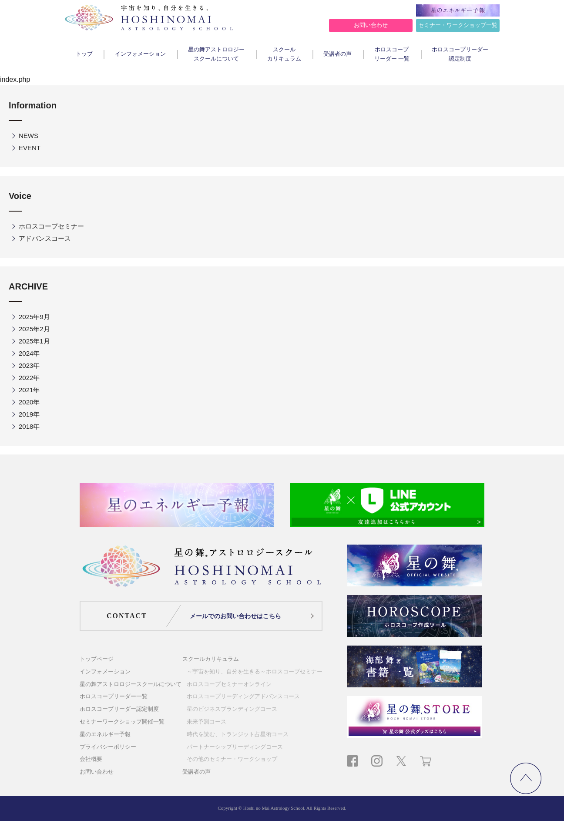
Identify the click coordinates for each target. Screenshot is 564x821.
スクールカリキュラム (284, 54)
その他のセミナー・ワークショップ (232, 759)
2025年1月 (34, 341)
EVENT (29, 147)
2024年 (29, 353)
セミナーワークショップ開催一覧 (122, 721)
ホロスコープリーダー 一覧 (392, 54)
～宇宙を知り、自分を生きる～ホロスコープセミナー (254, 671)
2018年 (29, 426)
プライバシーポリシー (108, 747)
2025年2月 (34, 329)
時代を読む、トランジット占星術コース (238, 734)
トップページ (97, 659)
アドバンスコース (45, 238)
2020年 (29, 402)
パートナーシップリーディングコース (235, 747)
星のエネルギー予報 (105, 734)
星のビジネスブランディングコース (232, 709)
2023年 (29, 365)
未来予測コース (206, 721)
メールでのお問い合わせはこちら (235, 615)
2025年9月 (34, 316)
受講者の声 (337, 53)
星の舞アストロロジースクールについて (216, 54)
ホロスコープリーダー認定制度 (460, 54)
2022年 (29, 377)
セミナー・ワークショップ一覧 (457, 25)
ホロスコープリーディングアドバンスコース (243, 696)
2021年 (29, 390)
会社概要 (91, 759)
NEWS (28, 135)
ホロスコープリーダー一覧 (114, 696)
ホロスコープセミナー (51, 226)
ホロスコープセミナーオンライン (229, 684)
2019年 (29, 414)
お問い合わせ (371, 25)
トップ (84, 53)
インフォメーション (140, 53)
